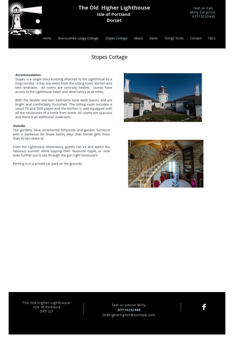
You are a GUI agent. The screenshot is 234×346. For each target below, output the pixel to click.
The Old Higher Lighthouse (114, 7)
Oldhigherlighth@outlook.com (128, 315)
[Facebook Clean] (204, 307)
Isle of (104, 14)
